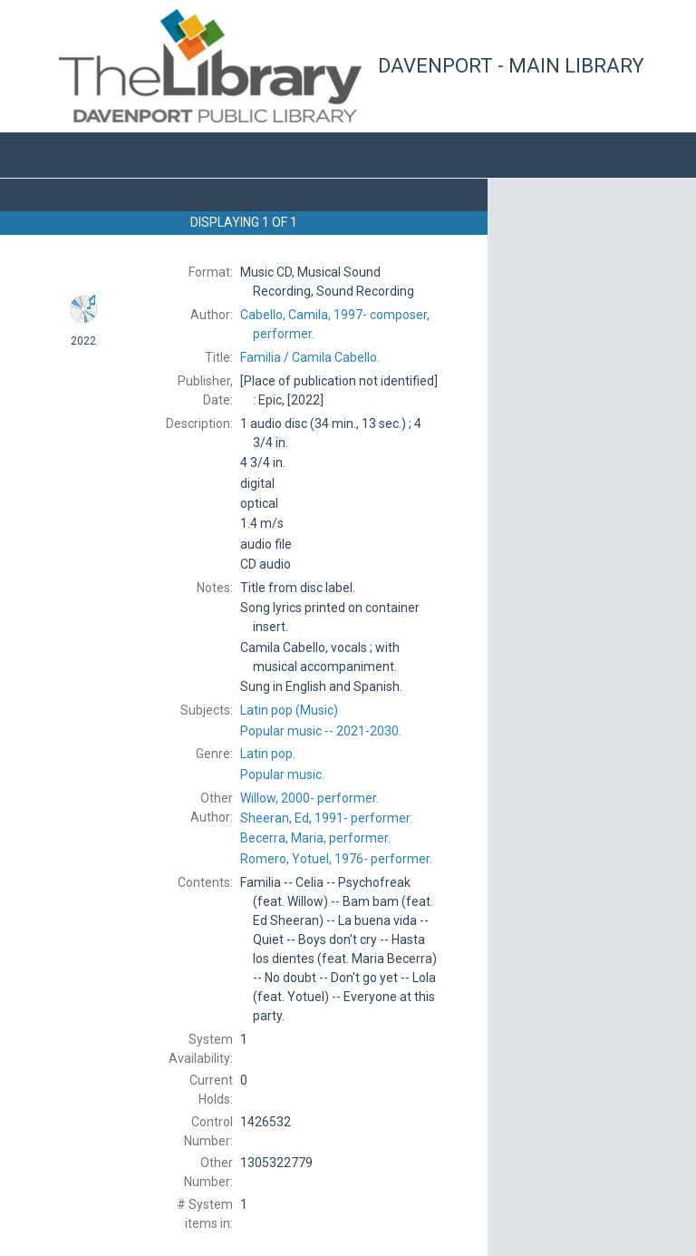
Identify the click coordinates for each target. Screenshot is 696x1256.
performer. (309, 798)
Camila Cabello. (310, 357)
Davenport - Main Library (511, 65)
